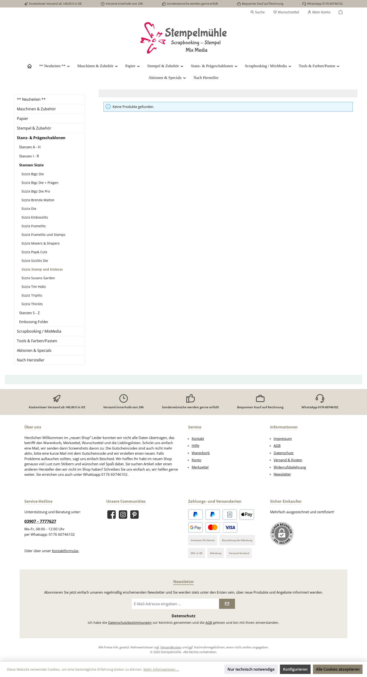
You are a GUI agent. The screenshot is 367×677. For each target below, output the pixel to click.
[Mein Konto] (319, 12)
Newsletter (282, 474)
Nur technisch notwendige (251, 669)
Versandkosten (170, 647)
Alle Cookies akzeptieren (338, 669)
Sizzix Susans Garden (38, 278)
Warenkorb (201, 452)
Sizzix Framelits (34, 226)
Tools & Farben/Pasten (37, 340)
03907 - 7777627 (40, 521)
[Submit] (227, 604)
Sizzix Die (29, 208)
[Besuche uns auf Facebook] (111, 514)
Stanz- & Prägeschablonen (41, 137)
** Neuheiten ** (31, 99)
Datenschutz (284, 452)
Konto (196, 460)
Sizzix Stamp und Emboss (42, 269)
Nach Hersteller (30, 360)
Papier (22, 118)
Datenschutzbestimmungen (130, 622)
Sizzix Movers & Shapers (41, 243)
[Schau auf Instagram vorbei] (123, 514)
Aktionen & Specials (34, 350)
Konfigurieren (295, 669)
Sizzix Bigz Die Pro (36, 191)
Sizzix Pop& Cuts (34, 252)
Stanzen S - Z (29, 312)
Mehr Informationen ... (161, 669)
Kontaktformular (65, 550)
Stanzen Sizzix (31, 165)
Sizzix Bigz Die (33, 174)
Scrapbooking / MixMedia (39, 331)
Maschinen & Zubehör (36, 109)
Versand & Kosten (288, 460)
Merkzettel (200, 467)
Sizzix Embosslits (35, 217)
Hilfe (195, 445)
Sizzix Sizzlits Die (35, 260)
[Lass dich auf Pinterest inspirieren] (134, 514)
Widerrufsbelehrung (290, 467)
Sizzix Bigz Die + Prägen (40, 182)
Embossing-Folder (33, 321)
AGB (277, 445)
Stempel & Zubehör (34, 128)
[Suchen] (257, 12)
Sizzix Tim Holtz (34, 286)
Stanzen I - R (29, 156)
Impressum (283, 438)
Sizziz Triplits (32, 295)
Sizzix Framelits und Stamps (44, 234)
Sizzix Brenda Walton (38, 200)
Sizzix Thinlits (32, 304)
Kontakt (198, 438)
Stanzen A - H (29, 147)
